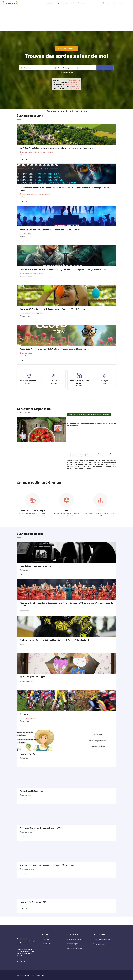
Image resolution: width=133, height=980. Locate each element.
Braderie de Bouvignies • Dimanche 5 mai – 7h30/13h (42, 828)
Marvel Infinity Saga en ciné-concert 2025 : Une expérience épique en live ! (51, 230)
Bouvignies (24, 832)
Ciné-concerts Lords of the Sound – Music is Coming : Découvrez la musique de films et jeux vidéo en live (63, 269)
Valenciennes (25, 681)
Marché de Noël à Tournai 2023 (33, 902)
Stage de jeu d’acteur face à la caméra (35, 566)
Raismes (24, 795)
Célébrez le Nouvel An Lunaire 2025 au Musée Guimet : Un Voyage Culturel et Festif (54, 640)
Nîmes (23, 237)
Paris (26, 197)
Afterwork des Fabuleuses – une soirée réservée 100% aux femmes (47, 865)
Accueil (50, 3)
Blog (57, 3)
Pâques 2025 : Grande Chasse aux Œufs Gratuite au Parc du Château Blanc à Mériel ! (54, 349)
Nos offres (65, 3)
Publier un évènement (78, 3)
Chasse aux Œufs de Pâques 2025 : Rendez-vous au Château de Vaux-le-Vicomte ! (53, 309)
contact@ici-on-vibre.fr (103, 939)
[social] (17, 961)
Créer (66, 510)
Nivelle (23, 570)
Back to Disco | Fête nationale (32, 791)
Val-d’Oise (24, 356)
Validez (100, 510)
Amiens (23, 276)
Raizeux (23, 155)
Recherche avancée (66, 73)
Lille (22, 197)
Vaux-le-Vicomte (26, 316)
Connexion (107, 3)
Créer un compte (118, 3)
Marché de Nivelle (27, 754)
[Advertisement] (66, 19)
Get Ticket (24, 159)
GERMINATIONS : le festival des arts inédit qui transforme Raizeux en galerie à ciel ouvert (57, 148)
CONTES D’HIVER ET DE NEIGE (32, 677)
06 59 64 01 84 (100, 944)
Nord (27, 570)
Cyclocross (24, 714)
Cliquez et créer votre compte (32, 510)
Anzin (23, 721)
